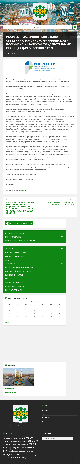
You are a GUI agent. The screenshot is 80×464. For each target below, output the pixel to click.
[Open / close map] (75, 27)
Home (8, 53)
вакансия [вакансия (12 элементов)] (32, 441)
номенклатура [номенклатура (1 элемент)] (16, 451)
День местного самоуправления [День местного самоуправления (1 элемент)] (10, 438)
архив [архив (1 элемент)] (17, 441)
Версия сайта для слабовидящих (19, 223)
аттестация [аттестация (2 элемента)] (23, 441)
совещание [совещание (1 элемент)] (33, 458)
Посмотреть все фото (12, 393)
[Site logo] (40, 21)
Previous (9, 200)
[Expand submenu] (62, 233)
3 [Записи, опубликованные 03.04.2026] (42, 307)
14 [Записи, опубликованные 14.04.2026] (17, 314)
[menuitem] (34, 233)
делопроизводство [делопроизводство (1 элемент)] (17, 444)
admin (19, 190)
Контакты (45, 410)
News (13, 53)
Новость (25, 190)
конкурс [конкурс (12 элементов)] (8, 447)
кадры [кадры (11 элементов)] (32, 444)
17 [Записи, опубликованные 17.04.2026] (42, 314)
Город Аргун (10, 389)
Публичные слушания (48, 421)
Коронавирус (46, 417)
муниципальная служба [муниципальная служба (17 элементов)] (18, 449)
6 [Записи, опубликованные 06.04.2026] (9, 310)
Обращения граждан (48, 414)
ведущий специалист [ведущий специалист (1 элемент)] (8, 444)
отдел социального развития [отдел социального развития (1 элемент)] (27, 455)
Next (72, 200)
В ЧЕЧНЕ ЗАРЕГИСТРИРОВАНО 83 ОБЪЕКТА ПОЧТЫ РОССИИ (59, 203)
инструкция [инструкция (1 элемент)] (25, 444)
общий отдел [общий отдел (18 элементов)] (11, 454)
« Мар (7, 322)
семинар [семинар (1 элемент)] (29, 458)
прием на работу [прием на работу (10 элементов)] (17, 457)
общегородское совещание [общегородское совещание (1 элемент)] (26, 451)
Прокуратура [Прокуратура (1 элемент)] (13, 441)
